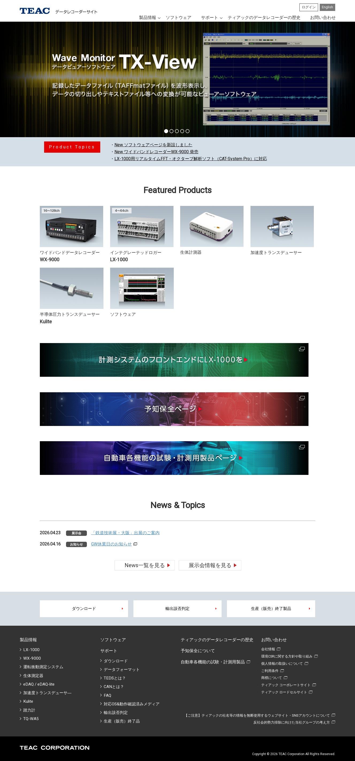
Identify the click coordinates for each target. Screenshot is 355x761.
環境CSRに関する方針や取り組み (286, 656)
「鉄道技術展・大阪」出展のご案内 (125, 532)
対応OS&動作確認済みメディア (132, 704)
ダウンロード (84, 608)
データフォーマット (122, 669)
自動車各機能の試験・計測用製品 (213, 661)
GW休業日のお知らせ (111, 544)
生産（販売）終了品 (122, 721)
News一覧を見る (145, 565)
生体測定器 (33, 675)
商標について (271, 678)
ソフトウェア (178, 17)
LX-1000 (31, 649)
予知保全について (198, 650)
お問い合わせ (323, 17)
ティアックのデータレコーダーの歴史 (264, 17)
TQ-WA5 (31, 718)
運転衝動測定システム (43, 666)
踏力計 (29, 710)
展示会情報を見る (210, 565)
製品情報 (147, 17)
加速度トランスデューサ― (47, 692)
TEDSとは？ (115, 678)
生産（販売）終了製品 (271, 608)
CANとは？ (114, 686)
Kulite (28, 701)
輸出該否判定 (177, 608)
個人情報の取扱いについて (282, 664)
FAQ (107, 695)
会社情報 (268, 649)
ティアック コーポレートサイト (286, 685)
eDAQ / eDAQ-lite (39, 684)
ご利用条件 (270, 671)
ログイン (309, 7)
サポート (209, 17)
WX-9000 (32, 658)
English (327, 7)
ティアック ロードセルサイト (284, 692)
